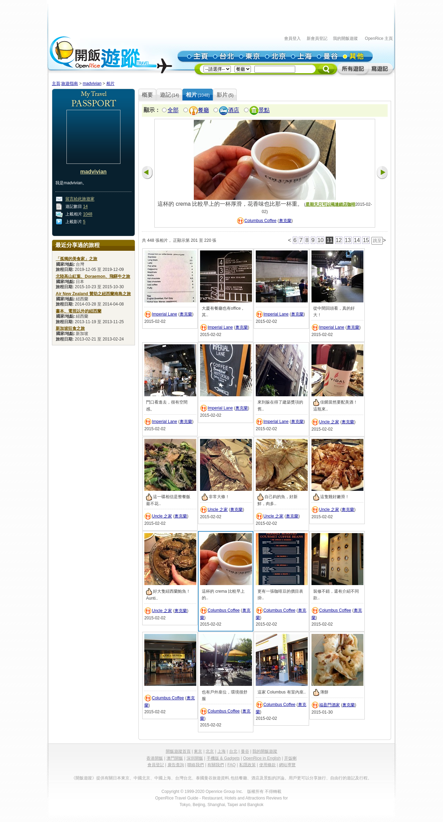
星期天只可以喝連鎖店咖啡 (330, 204)
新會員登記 (317, 38)
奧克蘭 (285, 220)
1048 (87, 214)
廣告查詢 (176, 764)
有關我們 (215, 764)
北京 (210, 751)
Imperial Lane (164, 314)
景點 (264, 110)
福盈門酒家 (329, 704)
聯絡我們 (195, 764)
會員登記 (155, 764)
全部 (173, 110)
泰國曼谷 (204, 778)
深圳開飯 (195, 758)
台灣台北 (183, 778)
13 (348, 240)
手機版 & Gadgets (223, 758)
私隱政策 (247, 764)
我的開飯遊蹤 (345, 38)
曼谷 (245, 751)
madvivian (92, 83)
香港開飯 (154, 758)
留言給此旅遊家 (79, 199)
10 (320, 240)
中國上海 (162, 778)
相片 (110, 83)
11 (329, 240)
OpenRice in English (262, 758)
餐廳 (203, 110)
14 (85, 206)
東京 (198, 751)
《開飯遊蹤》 (83, 778)
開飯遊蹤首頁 (178, 751)
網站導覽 (287, 764)
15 (366, 240)
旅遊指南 (69, 83)
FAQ (231, 764)
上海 (221, 751)
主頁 (56, 83)
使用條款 (267, 764)
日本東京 (121, 778)
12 (339, 240)
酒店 (233, 110)
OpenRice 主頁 (379, 38)
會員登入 (292, 38)
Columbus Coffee (260, 220)
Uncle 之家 (329, 421)
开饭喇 (290, 758)
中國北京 (142, 778)
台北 (233, 751)
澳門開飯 (174, 758)
